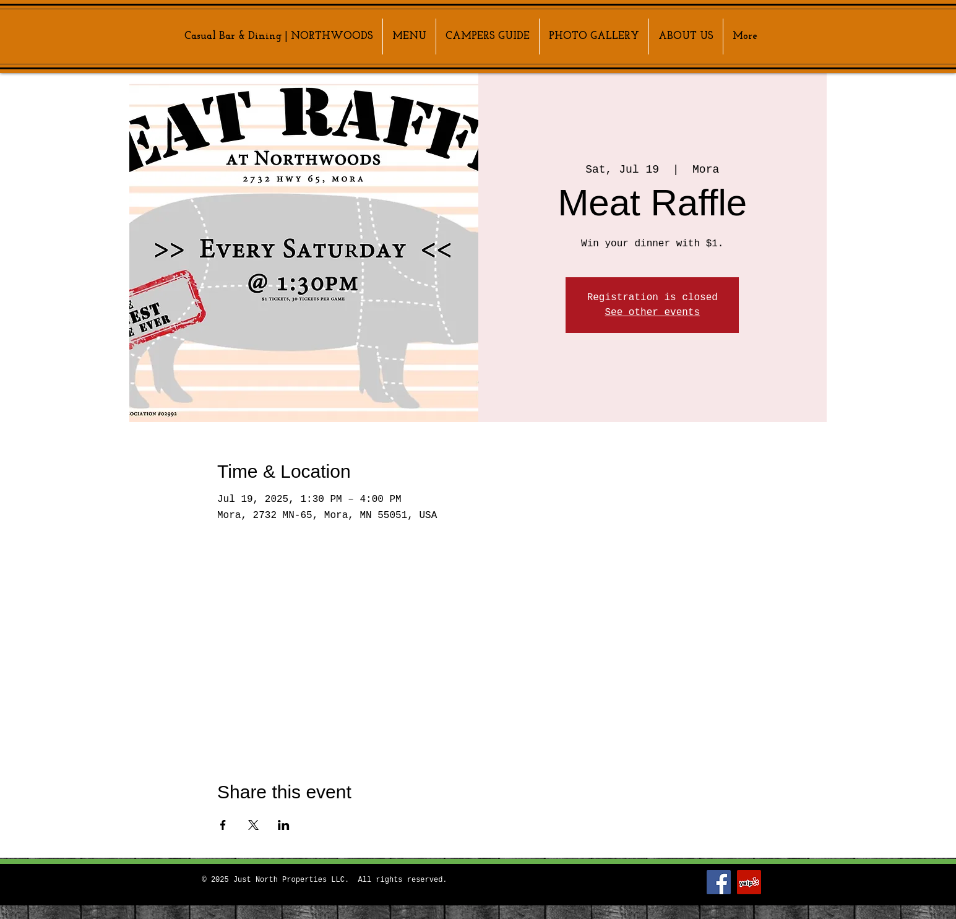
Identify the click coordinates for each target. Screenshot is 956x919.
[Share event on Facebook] (223, 825)
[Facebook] (719, 882)
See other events (652, 312)
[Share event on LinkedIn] (284, 825)
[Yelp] (749, 882)
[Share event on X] (253, 825)
